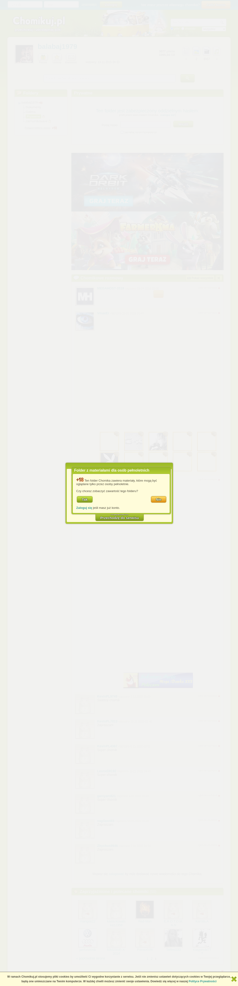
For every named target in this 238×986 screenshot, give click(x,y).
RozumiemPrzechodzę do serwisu (119, 516)
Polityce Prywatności (203, 981)
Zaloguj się (84, 508)
